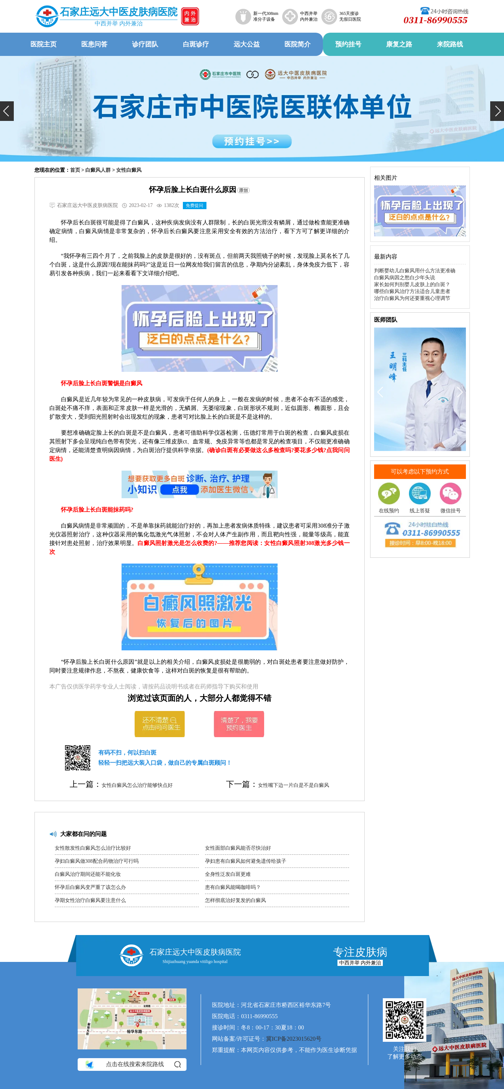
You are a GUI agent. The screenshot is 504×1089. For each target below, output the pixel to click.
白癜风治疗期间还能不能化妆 (88, 874)
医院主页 (43, 44)
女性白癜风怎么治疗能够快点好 (137, 785)
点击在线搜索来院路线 (133, 1064)
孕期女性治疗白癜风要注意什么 (90, 900)
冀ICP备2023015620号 (293, 1039)
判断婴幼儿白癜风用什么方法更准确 (414, 270)
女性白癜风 (129, 170)
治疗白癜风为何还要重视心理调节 (412, 298)
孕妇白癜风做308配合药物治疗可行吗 (97, 861)
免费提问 (194, 205)
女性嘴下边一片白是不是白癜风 (293, 785)
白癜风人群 (98, 170)
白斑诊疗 (196, 44)
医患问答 (94, 44)
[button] (7, 111)
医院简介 (297, 44)
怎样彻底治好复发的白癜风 (235, 900)
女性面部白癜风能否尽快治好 (238, 848)
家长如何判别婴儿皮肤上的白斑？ (412, 284)
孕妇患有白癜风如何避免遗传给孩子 (245, 861)
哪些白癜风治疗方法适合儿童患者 (412, 291)
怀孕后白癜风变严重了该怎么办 (90, 887)
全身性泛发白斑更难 (228, 874)
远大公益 (247, 44)
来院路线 (450, 44)
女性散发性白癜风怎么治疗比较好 (93, 848)
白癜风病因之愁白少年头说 (404, 277)
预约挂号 (348, 44)
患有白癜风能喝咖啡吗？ (233, 887)
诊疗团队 (145, 44)
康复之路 (399, 44)
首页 (75, 170)
